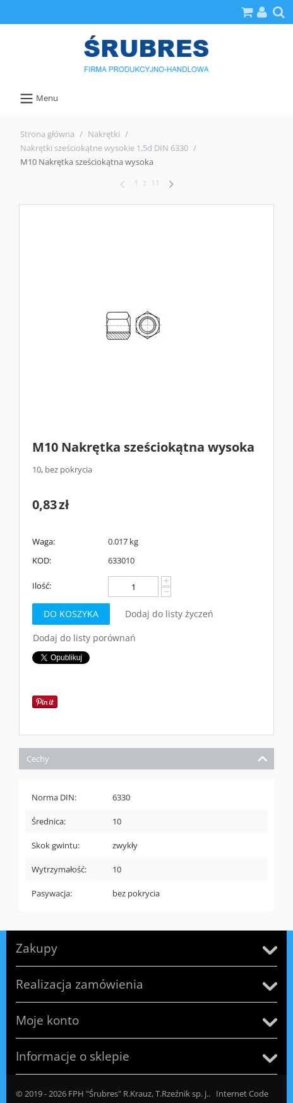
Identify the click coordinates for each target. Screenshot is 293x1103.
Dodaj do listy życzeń (169, 614)
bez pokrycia (68, 469)
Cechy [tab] (147, 757)
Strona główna (47, 134)
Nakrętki (104, 134)
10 (36, 469)
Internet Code (242, 1093)
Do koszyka (71, 614)
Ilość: (41, 585)
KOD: (41, 560)
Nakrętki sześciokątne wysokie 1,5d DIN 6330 (104, 148)
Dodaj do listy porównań (84, 638)
